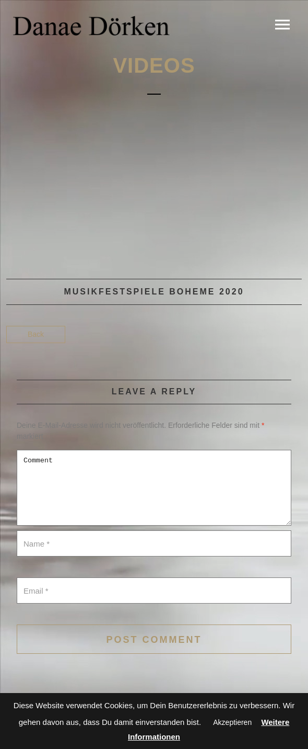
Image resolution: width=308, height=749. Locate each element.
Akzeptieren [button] (232, 722)
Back (36, 334)
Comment (154, 488)
